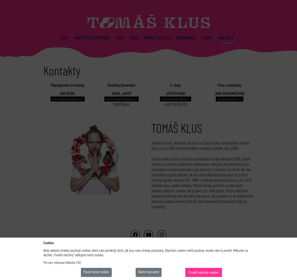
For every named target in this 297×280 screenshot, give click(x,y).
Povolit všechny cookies (203, 272)
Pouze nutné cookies (96, 272)
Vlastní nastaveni (148, 272)
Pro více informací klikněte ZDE (62, 262)
